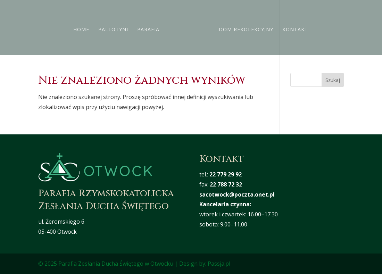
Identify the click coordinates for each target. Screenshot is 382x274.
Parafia (150, 28)
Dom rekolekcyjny (244, 28)
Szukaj (332, 80)
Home (83, 28)
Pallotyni (115, 28)
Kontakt (293, 28)
